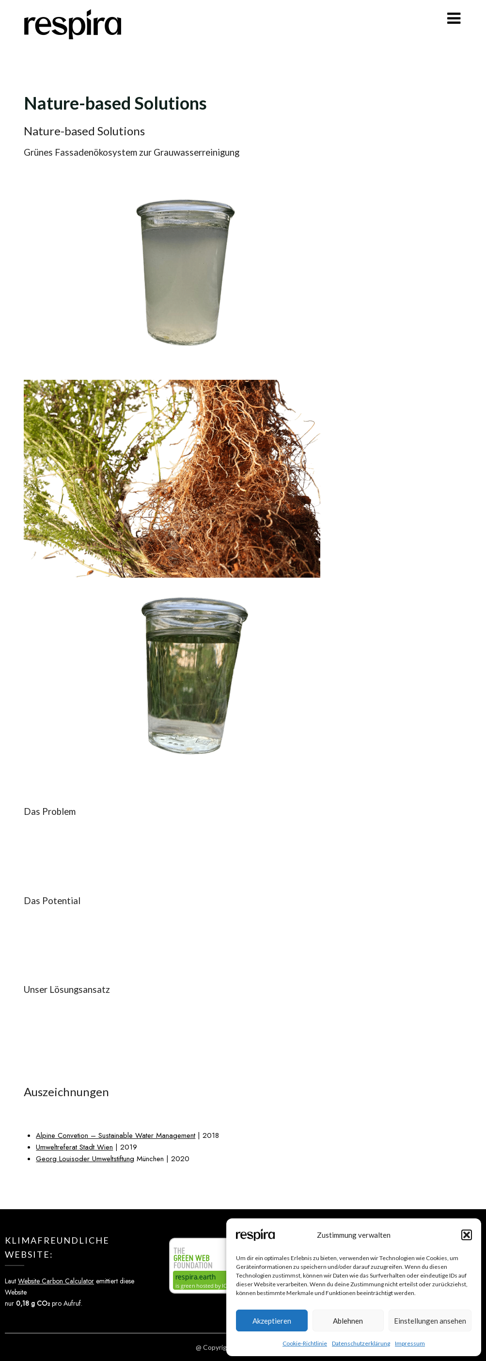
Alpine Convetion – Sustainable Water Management (115, 1135)
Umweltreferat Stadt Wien (74, 1147)
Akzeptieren (271, 1320)
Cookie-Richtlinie (304, 1343)
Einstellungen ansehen (430, 1320)
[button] (466, 1235)
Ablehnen (348, 1320)
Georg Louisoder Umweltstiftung (85, 1158)
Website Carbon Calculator (56, 1281)
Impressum (410, 1343)
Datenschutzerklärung (361, 1343)
